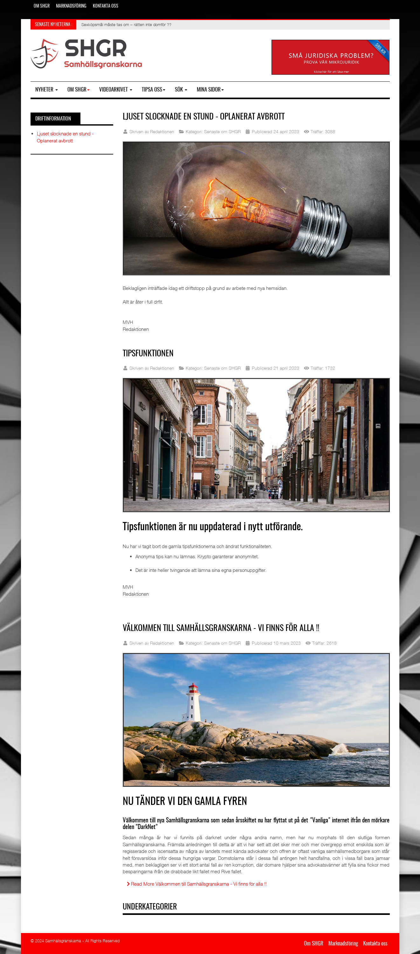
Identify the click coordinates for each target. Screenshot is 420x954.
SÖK (181, 90)
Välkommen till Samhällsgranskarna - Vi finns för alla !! (221, 628)
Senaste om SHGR (222, 131)
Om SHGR (42, 6)
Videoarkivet (115, 90)
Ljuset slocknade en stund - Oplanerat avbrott (204, 117)
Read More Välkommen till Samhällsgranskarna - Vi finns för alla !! (197, 884)
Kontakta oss (105, 6)
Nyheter (46, 90)
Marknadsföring (71, 6)
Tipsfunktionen (148, 354)
